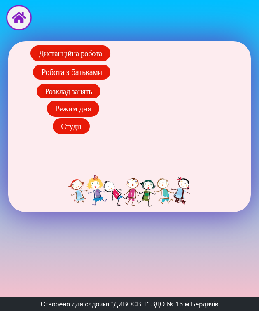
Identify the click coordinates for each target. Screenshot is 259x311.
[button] (71, 126)
